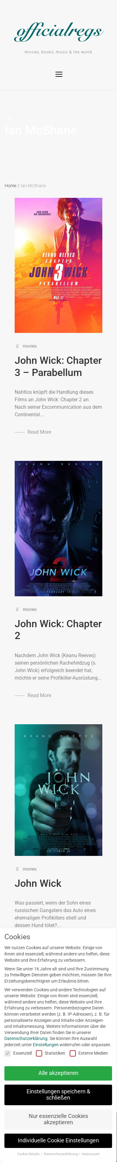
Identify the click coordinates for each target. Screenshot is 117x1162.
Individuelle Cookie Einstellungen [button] (55, 1140)
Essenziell (15, 1053)
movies (30, 346)
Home (12, 185)
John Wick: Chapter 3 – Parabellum (58, 366)
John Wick (38, 883)
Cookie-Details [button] (25, 1154)
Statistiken (47, 1053)
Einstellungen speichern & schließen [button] (55, 1094)
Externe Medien (85, 1053)
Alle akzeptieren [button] (55, 1073)
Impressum (87, 1154)
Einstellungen (43, 1044)
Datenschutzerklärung (22, 1038)
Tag (8, 117)
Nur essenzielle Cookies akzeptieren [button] (55, 1119)
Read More (39, 432)
